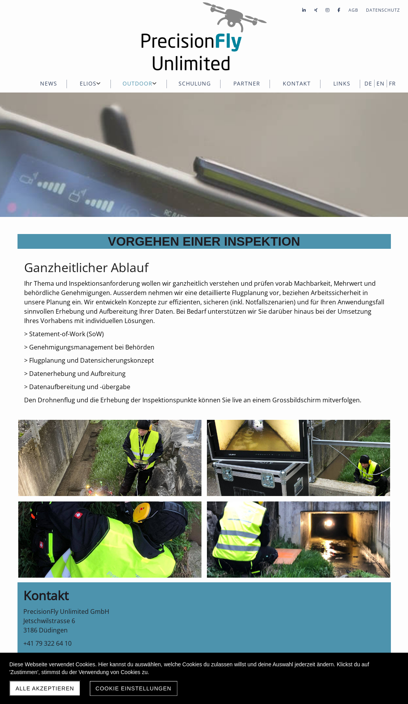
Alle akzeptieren (45, 688)
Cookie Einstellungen (134, 688)
